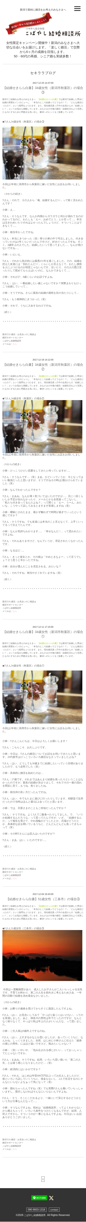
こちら (14, 344)
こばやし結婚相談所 (34, 1215)
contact (54, 1210)
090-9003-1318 (36, 1210)
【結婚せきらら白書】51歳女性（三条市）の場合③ (43, 899)
